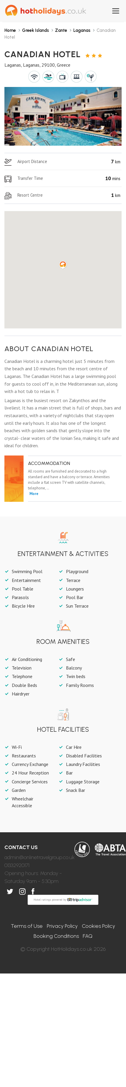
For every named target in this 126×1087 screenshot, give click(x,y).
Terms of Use (27, 926)
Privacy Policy (62, 926)
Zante (61, 30)
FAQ (87, 936)
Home (10, 30)
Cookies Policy (98, 926)
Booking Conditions (56, 936)
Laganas (81, 30)
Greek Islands (35, 30)
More (33, 493)
